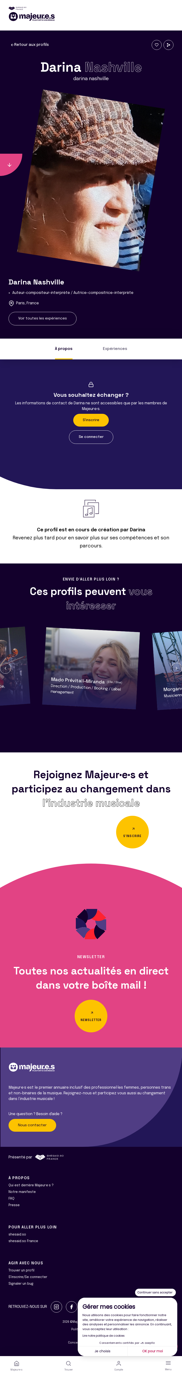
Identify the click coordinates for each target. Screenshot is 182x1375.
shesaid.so (17, 1234)
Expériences (115, 349)
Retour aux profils (29, 45)
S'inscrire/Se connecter (28, 1277)
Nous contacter (32, 1125)
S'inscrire (91, 420)
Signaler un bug (21, 1283)
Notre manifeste (22, 1192)
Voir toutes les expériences (42, 318)
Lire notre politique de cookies (103, 1336)
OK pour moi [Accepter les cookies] (152, 1351)
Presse (14, 1205)
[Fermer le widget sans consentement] (155, 1292)
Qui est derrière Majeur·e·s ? (31, 1185)
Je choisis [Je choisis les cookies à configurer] (102, 1351)
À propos (64, 349)
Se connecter (91, 437)
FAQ (11, 1198)
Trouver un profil (21, 1270)
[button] (5, 668)
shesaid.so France (23, 1241)
